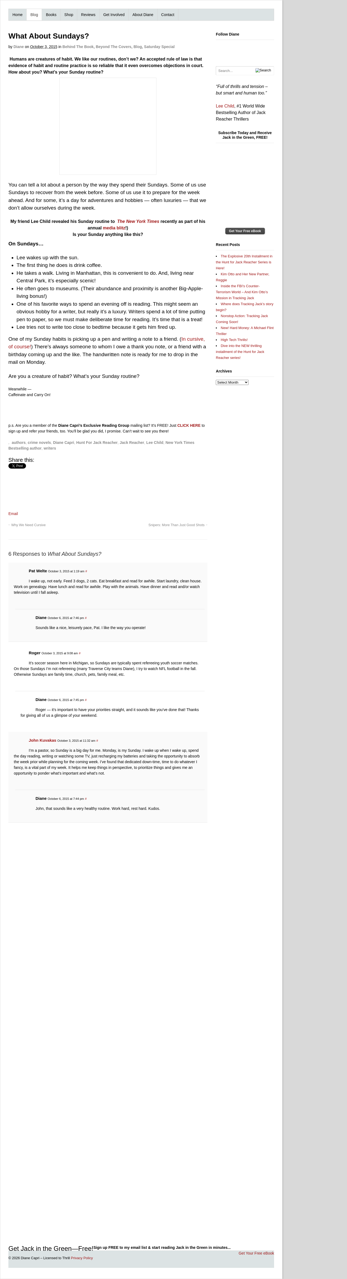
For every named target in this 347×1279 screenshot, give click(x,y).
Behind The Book (78, 47)
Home (17, 14)
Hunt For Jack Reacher (97, 442)
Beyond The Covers (113, 47)
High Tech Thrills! (234, 340)
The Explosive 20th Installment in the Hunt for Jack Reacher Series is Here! (244, 262)
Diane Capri (63, 442)
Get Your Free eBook (245, 231)
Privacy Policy (82, 1258)
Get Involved (114, 14)
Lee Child (154, 442)
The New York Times (138, 221)
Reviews (88, 14)
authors (18, 442)
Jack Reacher (132, 442)
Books (51, 14)
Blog (34, 14)
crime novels (39, 442)
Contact (167, 14)
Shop (68, 14)
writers (50, 448)
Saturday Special (159, 47)
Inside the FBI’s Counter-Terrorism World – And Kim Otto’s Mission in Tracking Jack (242, 292)
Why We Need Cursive (28, 525)
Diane (19, 47)
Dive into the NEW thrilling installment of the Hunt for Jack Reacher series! (240, 352)
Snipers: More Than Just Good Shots (177, 525)
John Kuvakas (42, 740)
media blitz (114, 228)
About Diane (143, 14)
